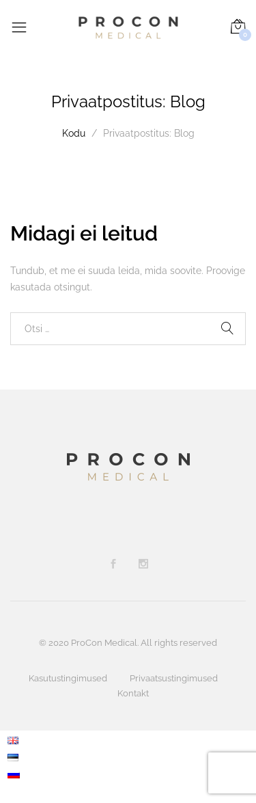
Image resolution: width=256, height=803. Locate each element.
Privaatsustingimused (174, 678)
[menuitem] (14, 739)
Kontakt (133, 693)
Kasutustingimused (68, 678)
